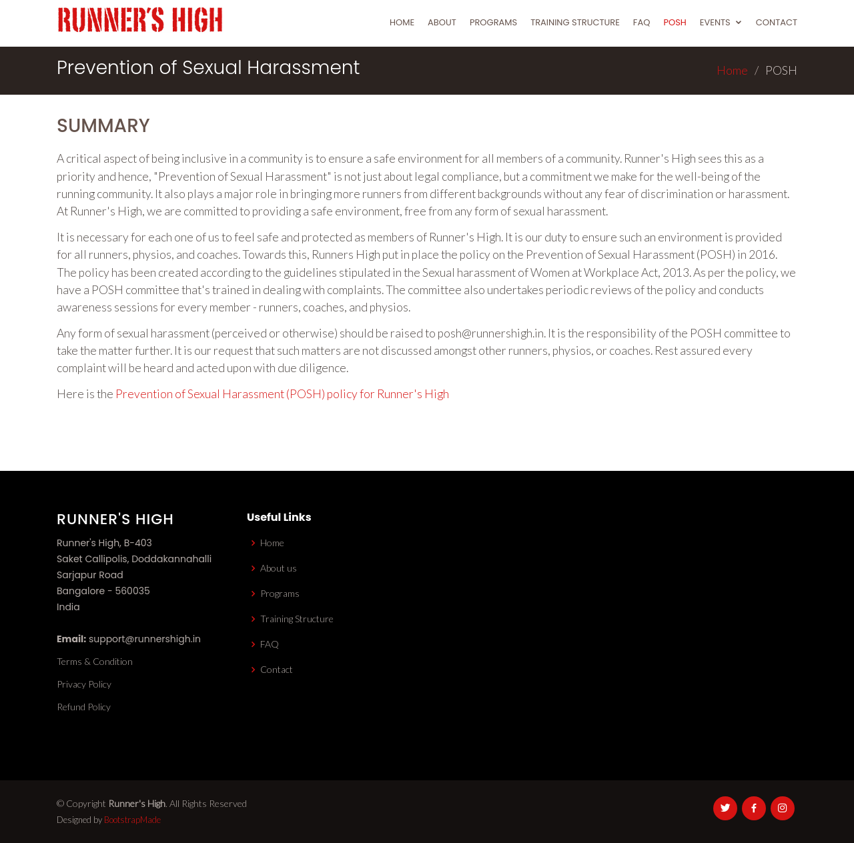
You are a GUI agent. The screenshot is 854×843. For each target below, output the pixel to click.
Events (715, 22)
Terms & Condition (95, 661)
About (442, 22)
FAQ (642, 22)
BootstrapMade (132, 819)
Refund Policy (84, 707)
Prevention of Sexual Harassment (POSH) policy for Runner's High (282, 394)
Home (402, 22)
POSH (674, 22)
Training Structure (575, 22)
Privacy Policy (84, 684)
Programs (493, 22)
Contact (776, 22)
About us (278, 568)
